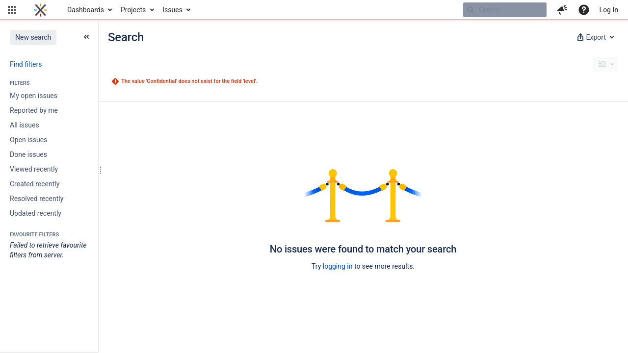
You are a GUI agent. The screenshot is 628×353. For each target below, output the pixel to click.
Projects (133, 10)
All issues (24, 125)
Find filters (26, 64)
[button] (12, 10)
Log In (609, 10)
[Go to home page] (40, 10)
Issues (172, 10)
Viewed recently (34, 169)
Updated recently (35, 213)
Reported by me (34, 110)
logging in (338, 266)
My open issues (33, 96)
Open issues (28, 140)
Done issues (28, 154)
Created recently (34, 184)
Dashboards (85, 10)
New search (33, 37)
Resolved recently (36, 198)
